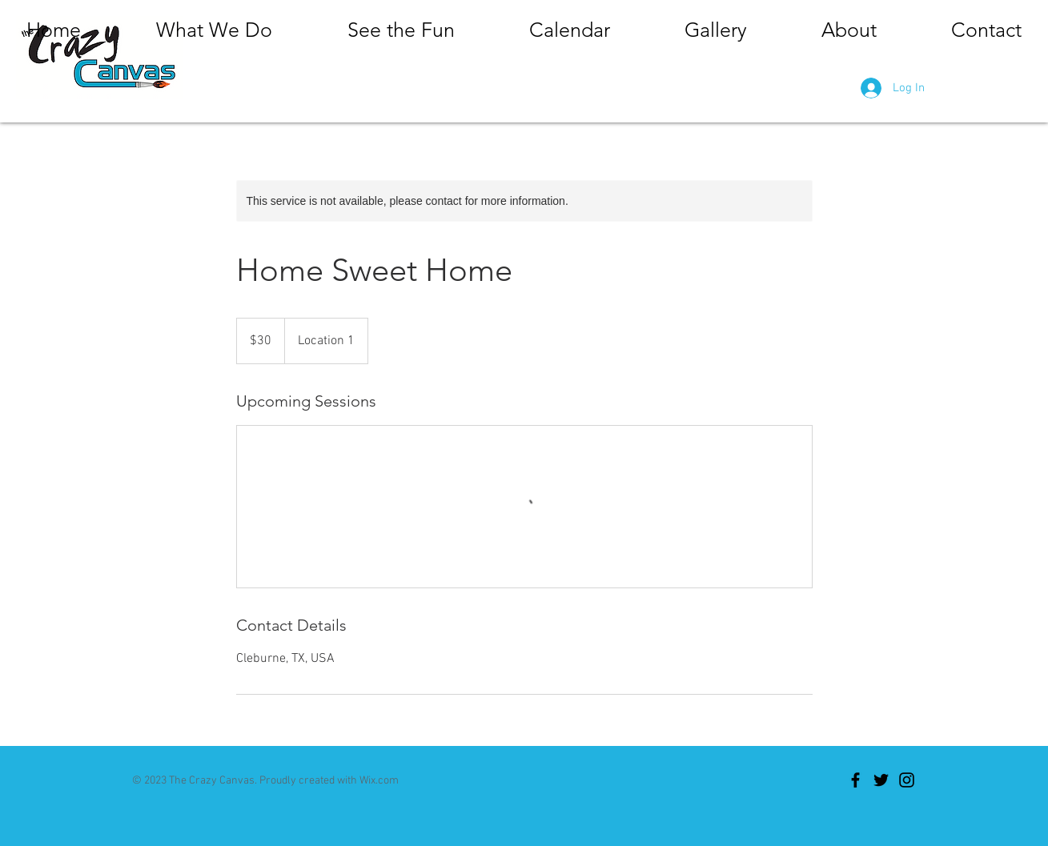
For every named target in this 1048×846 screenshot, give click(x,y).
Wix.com (379, 781)
